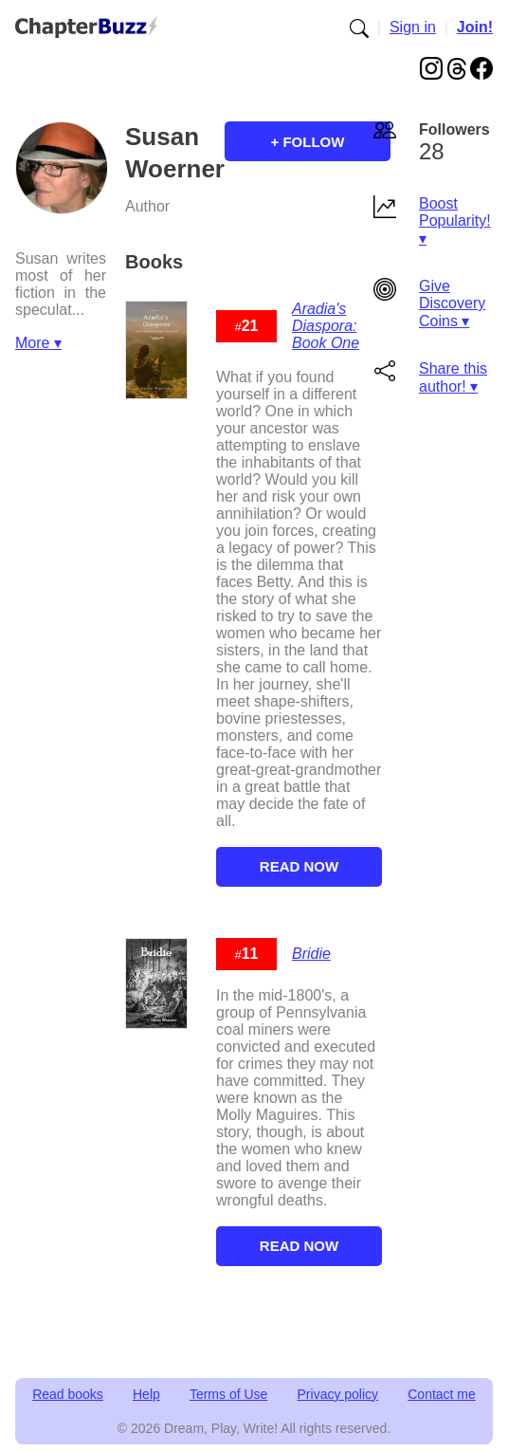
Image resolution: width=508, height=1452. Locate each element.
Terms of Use (228, 1394)
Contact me (442, 1394)
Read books (67, 1394)
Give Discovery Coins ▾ (452, 303)
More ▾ (38, 343)
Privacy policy (338, 1394)
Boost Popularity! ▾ (455, 221)
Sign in (413, 27)
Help (146, 1394)
